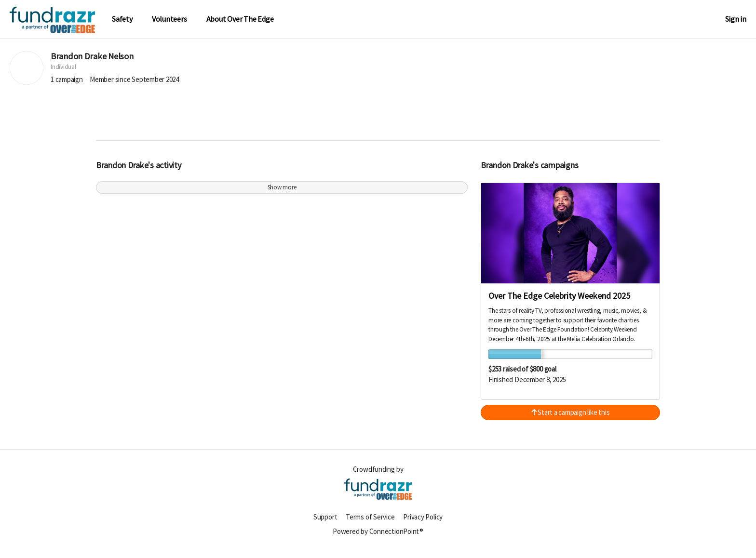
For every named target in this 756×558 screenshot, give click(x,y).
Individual (63, 72)
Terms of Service (370, 521)
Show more (282, 192)
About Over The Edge (240, 19)
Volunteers (169, 19)
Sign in (735, 19)
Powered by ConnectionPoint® (378, 536)
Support (325, 521)
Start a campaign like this (570, 417)
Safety (122, 19)
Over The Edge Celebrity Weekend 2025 (559, 300)
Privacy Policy (423, 521)
